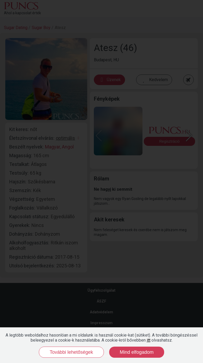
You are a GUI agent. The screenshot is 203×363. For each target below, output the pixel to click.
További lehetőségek (71, 352)
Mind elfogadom (137, 352)
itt (148, 340)
